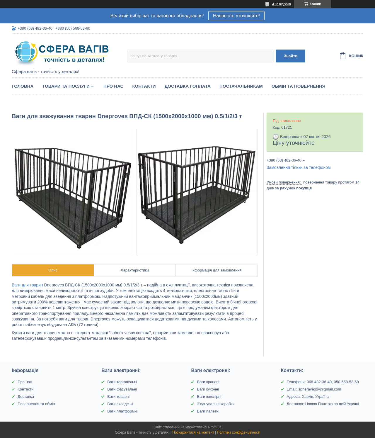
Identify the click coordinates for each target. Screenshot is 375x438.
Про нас (113, 86)
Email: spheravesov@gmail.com (314, 389)
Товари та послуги (66, 86)
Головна (22, 86)
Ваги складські (120, 404)
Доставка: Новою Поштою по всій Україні (323, 404)
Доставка (26, 396)
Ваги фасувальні (122, 389)
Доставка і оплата (188, 86)
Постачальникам (241, 86)
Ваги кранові (208, 382)
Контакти (144, 86)
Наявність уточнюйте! (236, 15)
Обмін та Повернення (298, 86)
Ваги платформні (122, 411)
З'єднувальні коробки (215, 404)
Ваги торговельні (122, 382)
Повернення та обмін (36, 404)
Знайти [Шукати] (291, 56)
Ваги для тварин (27, 285)
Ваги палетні (208, 411)
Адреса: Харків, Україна (308, 396)
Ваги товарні (118, 396)
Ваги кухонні (208, 389)
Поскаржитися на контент (193, 432)
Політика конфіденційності (238, 432)
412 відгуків (281, 4)
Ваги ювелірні (209, 396)
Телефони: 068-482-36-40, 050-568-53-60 (323, 382)
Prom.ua (214, 427)
